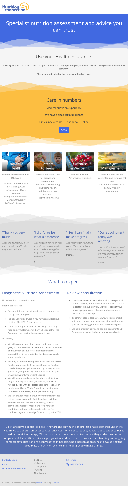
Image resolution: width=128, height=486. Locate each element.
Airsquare (55, 482)
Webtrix (39, 482)
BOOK (64, 130)
